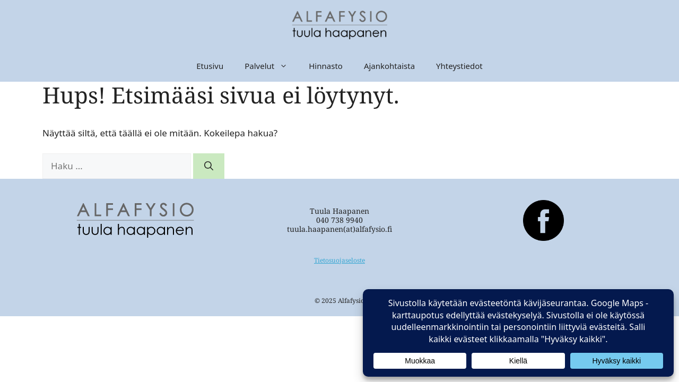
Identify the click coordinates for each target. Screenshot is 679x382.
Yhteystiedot (459, 65)
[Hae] (208, 166)
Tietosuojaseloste (339, 260)
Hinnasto (326, 65)
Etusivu (209, 65)
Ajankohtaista (389, 65)
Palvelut (271, 66)
